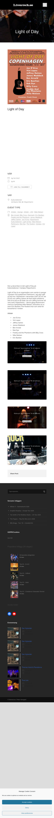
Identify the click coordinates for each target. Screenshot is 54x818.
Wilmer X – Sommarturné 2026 (19, 506)
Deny (27, 807)
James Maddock (36, 217)
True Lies (25, 680)
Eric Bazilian (39, 215)
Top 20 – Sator (24, 582)
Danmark (31, 215)
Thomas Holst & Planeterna (32, 667)
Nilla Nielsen (38, 212)
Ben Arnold (15, 215)
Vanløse (39, 224)
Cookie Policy (27, 353)
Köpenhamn (34, 220)
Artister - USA (28, 212)
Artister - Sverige (17, 212)
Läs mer (10, 538)
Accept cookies (27, 802)
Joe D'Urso (25, 220)
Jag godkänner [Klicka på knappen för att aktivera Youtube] (27, 356)
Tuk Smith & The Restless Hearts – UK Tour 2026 (25, 515)
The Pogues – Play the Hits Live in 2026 (22, 519)
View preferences (27, 813)
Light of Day (27, 222)
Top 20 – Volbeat (25, 573)
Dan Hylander (27, 628)
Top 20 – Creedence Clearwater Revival (32, 591)
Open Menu (45, 5)
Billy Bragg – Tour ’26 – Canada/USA (21, 523)
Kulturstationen (16, 200)
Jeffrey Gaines (16, 220)
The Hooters (30, 224)
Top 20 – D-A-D (24, 564)
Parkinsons (15, 224)
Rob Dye (23, 224)
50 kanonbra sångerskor (27, 555)
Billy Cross (23, 215)
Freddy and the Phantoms (20, 217)
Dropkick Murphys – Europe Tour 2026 (22, 511)
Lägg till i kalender (20, 187)
